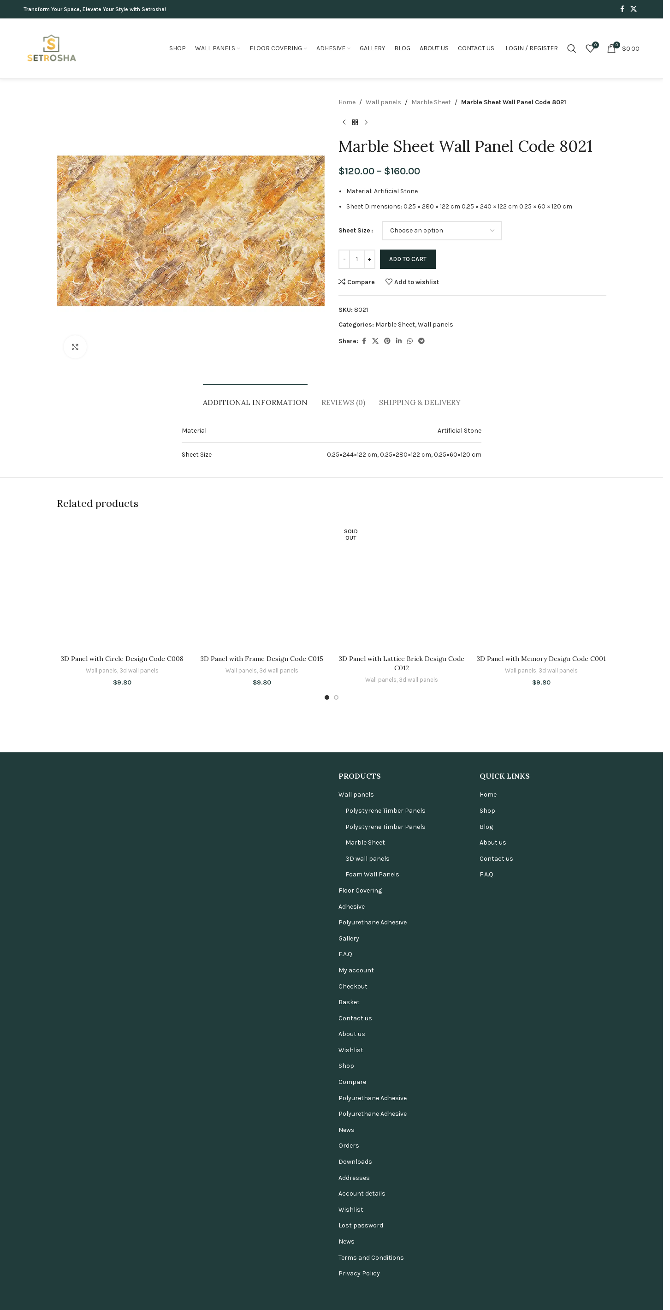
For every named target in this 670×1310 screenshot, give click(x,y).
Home (347, 102)
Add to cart (408, 259)
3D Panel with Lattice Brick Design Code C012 (401, 1224)
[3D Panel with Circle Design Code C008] (122, 866)
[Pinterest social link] (387, 341)
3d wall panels (139, 1231)
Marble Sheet (431, 102)
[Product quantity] (357, 259)
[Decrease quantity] (344, 259)
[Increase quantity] (369, 259)
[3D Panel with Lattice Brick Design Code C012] (401, 866)
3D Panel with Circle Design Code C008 (122, 1220)
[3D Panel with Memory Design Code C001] (541, 866)
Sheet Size (354, 230)
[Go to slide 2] (336, 1258)
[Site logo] (51, 48)
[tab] (255, 398)
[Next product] (366, 122)
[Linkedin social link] (398, 341)
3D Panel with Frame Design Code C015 (262, 1220)
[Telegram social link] (421, 341)
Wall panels (383, 102)
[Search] (572, 48)
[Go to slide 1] (327, 1258)
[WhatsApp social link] (409, 341)
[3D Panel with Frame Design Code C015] (261, 866)
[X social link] (634, 9)
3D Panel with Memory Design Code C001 (541, 1220)
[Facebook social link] (622, 9)
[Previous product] (344, 122)
